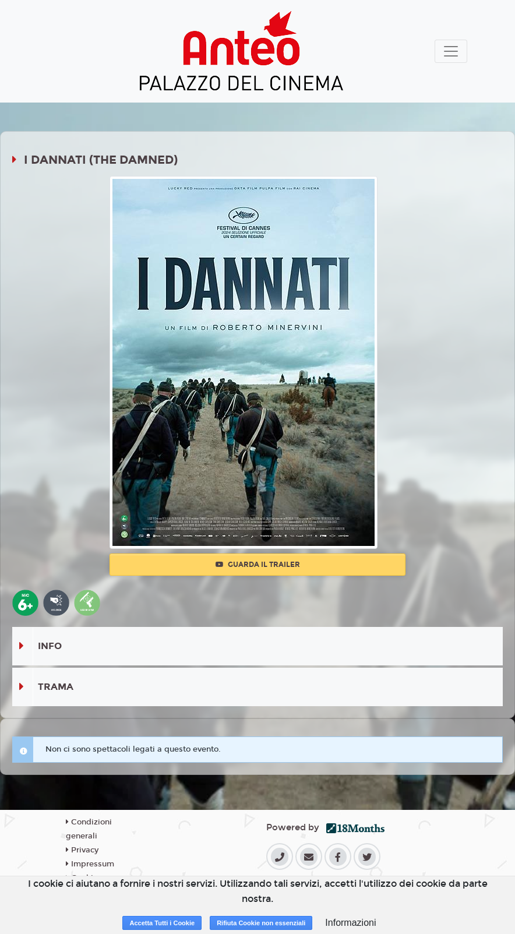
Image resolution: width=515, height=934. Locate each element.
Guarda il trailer (258, 565)
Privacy (82, 850)
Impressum (90, 864)
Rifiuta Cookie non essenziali (261, 922)
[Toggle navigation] (451, 51)
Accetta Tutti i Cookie (162, 922)
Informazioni (350, 923)
